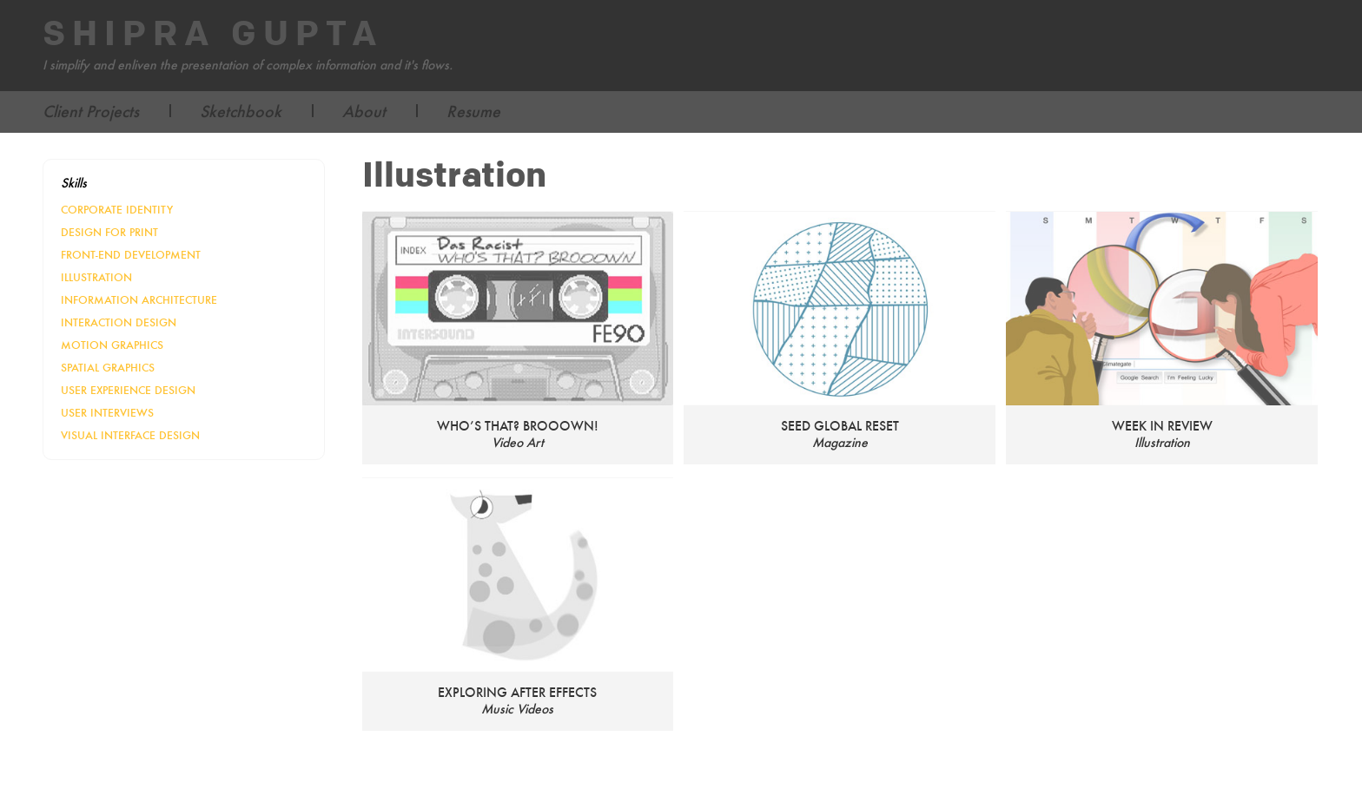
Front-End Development (131, 254)
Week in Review (1162, 425)
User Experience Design (128, 390)
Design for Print (109, 232)
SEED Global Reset (840, 425)
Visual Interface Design (130, 435)
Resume (473, 111)
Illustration (96, 277)
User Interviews (107, 412)
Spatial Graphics (108, 367)
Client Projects (91, 111)
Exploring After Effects (517, 692)
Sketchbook (240, 111)
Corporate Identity (117, 209)
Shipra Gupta (213, 35)
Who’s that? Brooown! (517, 425)
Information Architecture (139, 300)
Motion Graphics (112, 345)
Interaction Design (118, 322)
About (364, 111)
